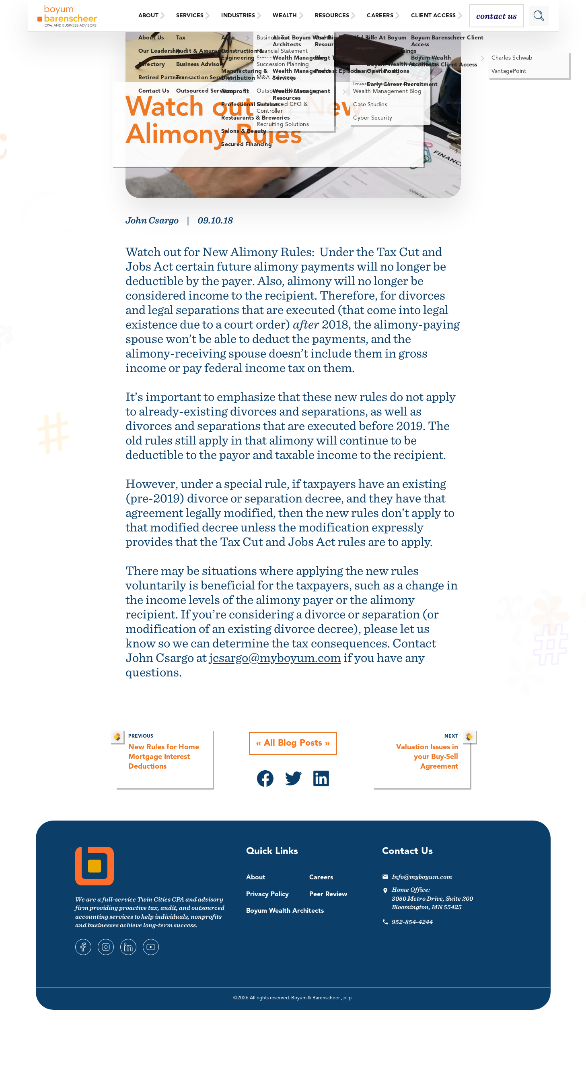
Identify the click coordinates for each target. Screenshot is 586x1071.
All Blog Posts (293, 743)
